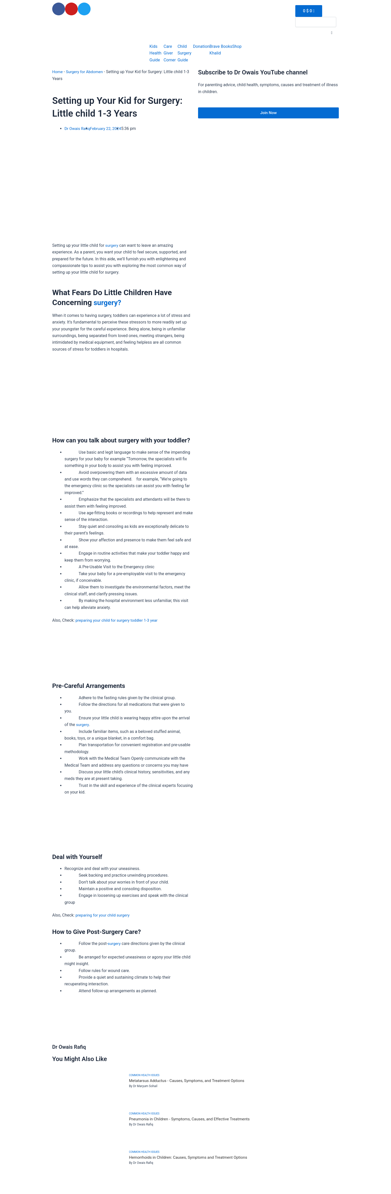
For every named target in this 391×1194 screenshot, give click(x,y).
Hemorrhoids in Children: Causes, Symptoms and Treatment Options (191, 1157)
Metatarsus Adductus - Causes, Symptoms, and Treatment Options (189, 1080)
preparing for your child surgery (103, 915)
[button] (331, 33)
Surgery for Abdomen (85, 71)
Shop (237, 46)
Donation (201, 46)
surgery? (108, 302)
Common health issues (144, 1075)
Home (57, 71)
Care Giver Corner (170, 53)
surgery (112, 245)
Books (226, 46)
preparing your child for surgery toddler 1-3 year (118, 620)
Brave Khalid (215, 49)
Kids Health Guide (155, 53)
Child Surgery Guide (184, 53)
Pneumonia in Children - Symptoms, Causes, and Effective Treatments (192, 1119)
